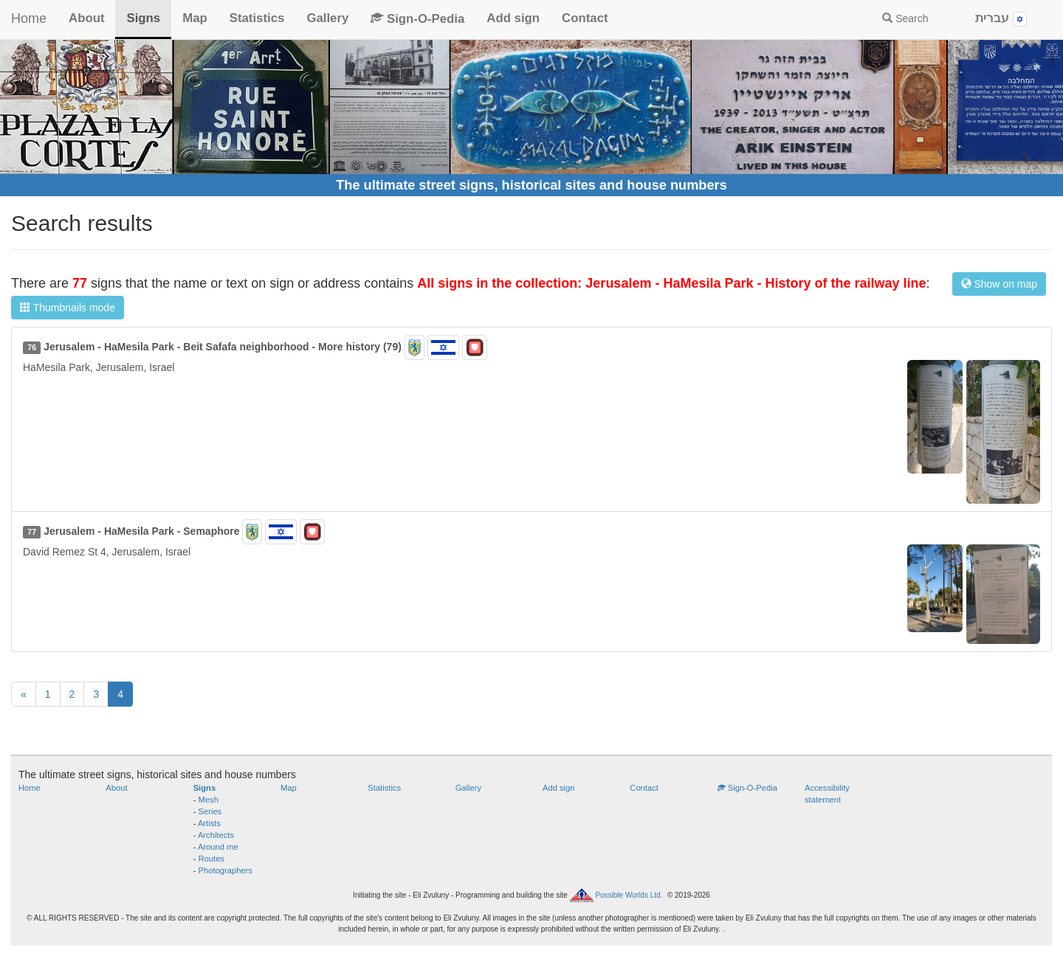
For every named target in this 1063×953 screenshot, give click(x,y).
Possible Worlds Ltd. (628, 895)
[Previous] (23, 694)
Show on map (999, 284)
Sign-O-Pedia (417, 19)
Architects (216, 835)
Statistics (257, 18)
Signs (143, 18)
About (86, 18)
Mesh (209, 799)
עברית (1001, 19)
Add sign (513, 18)
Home (29, 18)
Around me (218, 846)
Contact (585, 18)
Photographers (225, 870)
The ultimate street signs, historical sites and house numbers (531, 185)
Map (194, 18)
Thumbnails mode (67, 307)
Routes (211, 858)
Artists (209, 823)
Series (210, 811)
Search (905, 18)
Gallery (327, 18)
